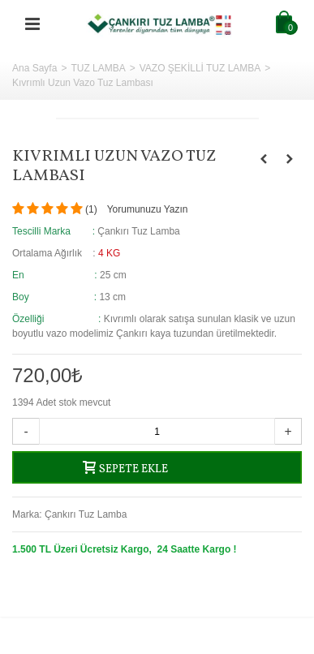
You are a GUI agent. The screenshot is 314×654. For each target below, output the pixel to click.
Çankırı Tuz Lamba (86, 514)
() (91, 209)
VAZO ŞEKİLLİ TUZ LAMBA (200, 68)
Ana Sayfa (34, 68)
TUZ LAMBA (98, 68)
